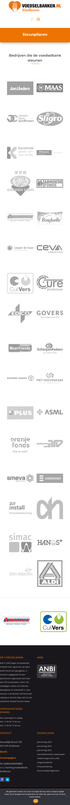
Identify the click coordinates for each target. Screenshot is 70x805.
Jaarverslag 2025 (44, 742)
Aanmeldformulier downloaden (51, 754)
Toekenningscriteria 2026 (48, 758)
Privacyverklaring (44, 766)
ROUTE (3, 751)
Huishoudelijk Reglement (48, 770)
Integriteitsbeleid (44, 762)
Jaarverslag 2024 (44, 746)
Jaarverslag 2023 (44, 750)
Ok (35, 801)
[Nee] (66, 796)
